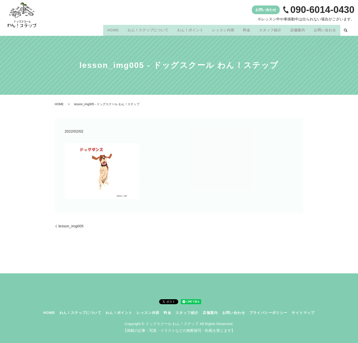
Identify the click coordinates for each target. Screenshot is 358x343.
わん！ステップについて (136, 29)
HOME (99, 29)
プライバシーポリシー (268, 311)
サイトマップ (303, 311)
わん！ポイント (180, 29)
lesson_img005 (71, 224)
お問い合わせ (324, 29)
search (345, 29)
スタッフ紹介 (265, 29)
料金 (240, 29)
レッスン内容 (215, 29)
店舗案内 (294, 29)
